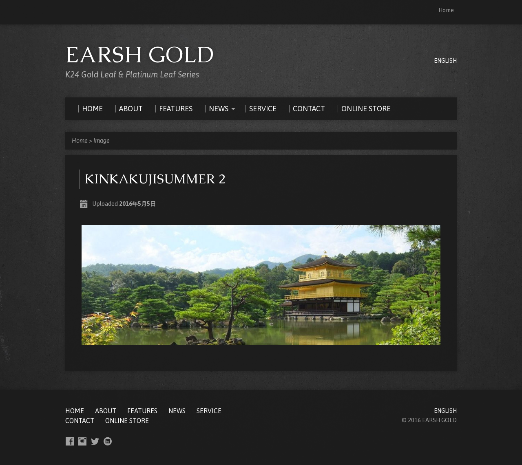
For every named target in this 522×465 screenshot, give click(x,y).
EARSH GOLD (139, 54)
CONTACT (79, 420)
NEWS (177, 410)
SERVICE (209, 410)
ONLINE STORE (127, 420)
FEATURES (142, 410)
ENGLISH (445, 60)
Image (101, 140)
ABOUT (105, 410)
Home (446, 10)
